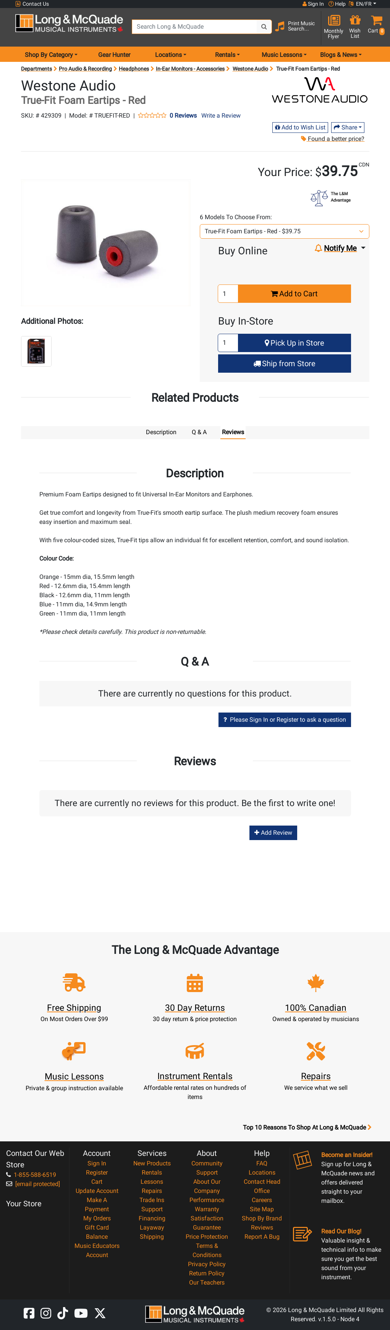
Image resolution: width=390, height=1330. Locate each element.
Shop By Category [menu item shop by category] (49, 54)
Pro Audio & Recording (85, 69)
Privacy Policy (207, 1263)
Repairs (152, 1190)
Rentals (152, 1172)
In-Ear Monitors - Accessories (190, 69)
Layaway (152, 1227)
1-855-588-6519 (31, 1174)
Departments (36, 69)
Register (97, 1172)
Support (152, 1208)
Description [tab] (161, 432)
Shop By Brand (262, 1218)
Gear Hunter (114, 54)
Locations (262, 1172)
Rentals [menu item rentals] (225, 54)
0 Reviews (183, 115)
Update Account (97, 1190)
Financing (152, 1218)
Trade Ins (151, 1199)
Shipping (152, 1236)
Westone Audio (250, 69)
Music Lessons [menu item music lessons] (282, 54)
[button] (374, 27)
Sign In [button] (313, 4)
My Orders (97, 1218)
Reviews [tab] (233, 432)
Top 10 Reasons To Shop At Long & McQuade (307, 1127)
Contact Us (32, 4)
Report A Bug (262, 1236)
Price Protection (207, 1236)
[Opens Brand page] (319, 90)
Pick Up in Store (294, 342)
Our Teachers (207, 1282)
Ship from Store (284, 363)
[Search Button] (264, 26)
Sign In (96, 1163)
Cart (96, 1181)
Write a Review (221, 115)
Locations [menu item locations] (168, 54)
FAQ (261, 1163)
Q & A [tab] (199, 432)
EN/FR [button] (360, 4)
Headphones (134, 69)
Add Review (273, 832)
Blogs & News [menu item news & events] (338, 54)
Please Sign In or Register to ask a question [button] (284, 719)
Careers (262, 1199)
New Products (152, 1163)
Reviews (262, 1227)
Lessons (152, 1181)
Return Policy (207, 1273)
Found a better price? (332, 138)
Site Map (262, 1208)
